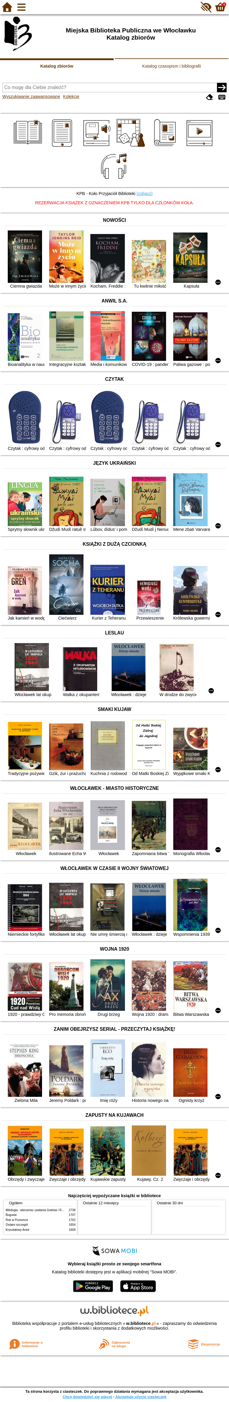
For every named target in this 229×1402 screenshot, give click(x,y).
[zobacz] (145, 193)
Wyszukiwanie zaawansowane (31, 96)
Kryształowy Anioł (17, 1229)
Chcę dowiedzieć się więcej (87, 1397)
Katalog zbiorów (56, 66)
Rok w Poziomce (17, 1220)
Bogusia (11, 1215)
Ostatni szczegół (17, 1224)
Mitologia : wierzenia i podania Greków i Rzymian (38, 1210)
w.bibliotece (141, 1323)
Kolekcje (71, 96)
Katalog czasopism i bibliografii (171, 66)
